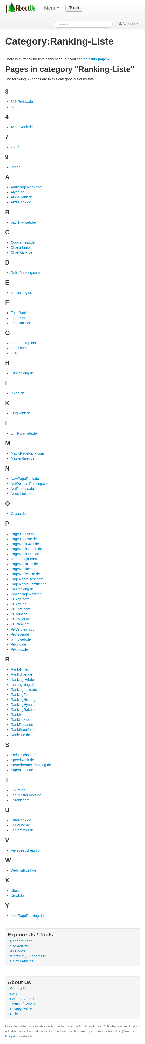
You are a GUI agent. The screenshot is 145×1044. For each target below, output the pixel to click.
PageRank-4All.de (25, 544)
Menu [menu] (51, 8)
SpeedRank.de (22, 760)
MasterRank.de (22, 458)
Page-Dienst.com (24, 534)
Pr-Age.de (18, 604)
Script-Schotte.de (24, 755)
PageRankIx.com (24, 569)
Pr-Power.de (20, 619)
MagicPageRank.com (27, 453)
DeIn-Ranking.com (25, 273)
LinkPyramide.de (24, 433)
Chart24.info (20, 247)
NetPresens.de (22, 489)
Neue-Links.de (22, 494)
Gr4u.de (17, 353)
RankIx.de (18, 715)
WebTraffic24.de (23, 870)
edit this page (95, 59)
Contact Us (18, 989)
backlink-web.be (23, 222)
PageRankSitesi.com (27, 579)
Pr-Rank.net (20, 624)
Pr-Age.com (20, 599)
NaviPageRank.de (25, 479)
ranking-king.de (23, 685)
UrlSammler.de (22, 830)
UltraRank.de (21, 820)
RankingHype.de (24, 705)
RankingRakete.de (25, 710)
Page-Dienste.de (24, 539)
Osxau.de (18, 514)
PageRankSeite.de (25, 574)
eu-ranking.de (21, 293)
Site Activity (19, 946)
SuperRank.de (22, 770)
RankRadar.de (22, 725)
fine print (11, 1036)
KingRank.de (21, 413)
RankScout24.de (24, 730)
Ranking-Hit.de (22, 679)
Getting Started (22, 999)
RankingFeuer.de (24, 695)
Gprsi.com (19, 348)
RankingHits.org (23, 700)
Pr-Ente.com (20, 609)
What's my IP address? (28, 956)
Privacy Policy (21, 1009)
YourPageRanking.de (27, 916)
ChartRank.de (21, 252)
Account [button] (129, 24)
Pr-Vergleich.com (24, 629)
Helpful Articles (21, 961)
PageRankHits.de (24, 564)
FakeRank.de (21, 313)
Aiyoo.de (17, 192)
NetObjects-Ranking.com (30, 484)
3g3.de (16, 107)
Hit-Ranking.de (22, 373)
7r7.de (16, 147)
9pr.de (15, 167)
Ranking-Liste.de (24, 690)
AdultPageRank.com (27, 187)
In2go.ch (17, 393)
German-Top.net (23, 343)
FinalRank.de (21, 318)
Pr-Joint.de (19, 614)
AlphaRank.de (22, 197)
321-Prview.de (22, 102)
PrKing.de (18, 644)
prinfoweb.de (21, 639)
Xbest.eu (17, 891)
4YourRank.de (22, 127)
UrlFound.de (20, 825)
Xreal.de (17, 896)
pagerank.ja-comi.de (26, 559)
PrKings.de (19, 649)
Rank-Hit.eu (20, 669)
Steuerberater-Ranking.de (31, 765)
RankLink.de (20, 720)
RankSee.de (20, 735)
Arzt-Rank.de (21, 202)
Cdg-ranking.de (23, 242)
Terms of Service (23, 1004)
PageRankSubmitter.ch (28, 584)
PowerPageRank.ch (26, 594)
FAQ (13, 994)
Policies (16, 1014)
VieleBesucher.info (25, 850)
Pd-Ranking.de (22, 589)
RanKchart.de (21, 674)
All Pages (17, 951)
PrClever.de (20, 634)
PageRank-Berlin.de (26, 549)
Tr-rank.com (20, 800)
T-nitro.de (18, 790)
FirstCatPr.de (21, 323)
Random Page (21, 941)
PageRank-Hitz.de (25, 554)
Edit (74, 8)
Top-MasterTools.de (26, 795)
